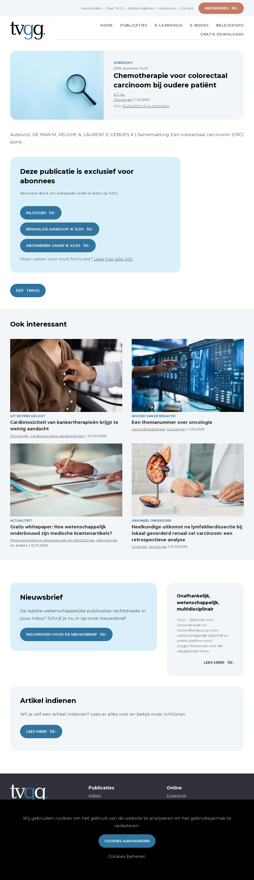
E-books (199, 25)
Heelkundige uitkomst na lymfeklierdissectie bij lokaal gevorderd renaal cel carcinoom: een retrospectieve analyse (187, 533)
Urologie (139, 546)
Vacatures (167, 8)
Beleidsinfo (230, 25)
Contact (186, 8)
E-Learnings (169, 25)
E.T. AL (119, 94)
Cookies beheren (127, 856)
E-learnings (176, 795)
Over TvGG (115, 8)
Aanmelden (91, 8)
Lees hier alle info (113, 258)
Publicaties (133, 25)
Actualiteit (21, 520)
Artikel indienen (141, 8)
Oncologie (123, 99)
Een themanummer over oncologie (172, 422)
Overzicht (123, 63)
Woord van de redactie (153, 416)
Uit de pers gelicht (27, 416)
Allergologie (106, 540)
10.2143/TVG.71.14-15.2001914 (146, 106)
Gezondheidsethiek (148, 429)
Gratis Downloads (222, 34)
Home (106, 25)
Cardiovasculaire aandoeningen (57, 436)
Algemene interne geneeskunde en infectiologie (52, 540)
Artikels (95, 795)
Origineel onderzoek (151, 520)
